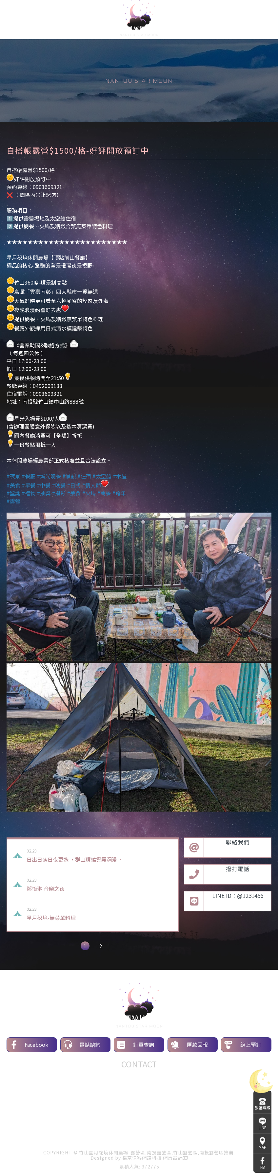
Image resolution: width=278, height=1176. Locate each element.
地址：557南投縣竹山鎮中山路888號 (139, 1100)
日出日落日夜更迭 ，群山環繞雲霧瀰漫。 (99, 855)
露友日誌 (217, 1136)
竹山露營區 (129, 1121)
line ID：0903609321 (139, 1084)
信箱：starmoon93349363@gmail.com (139, 1092)
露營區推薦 (156, 1121)
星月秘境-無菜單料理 (99, 913)
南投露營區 (103, 1121)
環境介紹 (107, 1136)
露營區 (81, 1121)
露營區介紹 (72, 1136)
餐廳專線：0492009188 (139, 1076)
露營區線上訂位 (146, 1136)
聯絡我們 (249, 1136)
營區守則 (185, 1136)
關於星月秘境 (33, 1136)
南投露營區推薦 (187, 1121)
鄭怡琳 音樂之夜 (99, 884)
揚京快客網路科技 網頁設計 (152, 1157)
